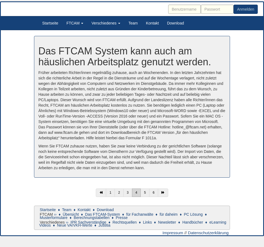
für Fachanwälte (140, 214)
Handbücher (192, 222)
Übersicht (71, 214)
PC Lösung (193, 214)
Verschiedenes (105, 23)
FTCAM (74, 23)
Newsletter (167, 222)
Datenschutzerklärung (208, 232)
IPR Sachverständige (88, 222)
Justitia (104, 225)
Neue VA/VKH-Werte (74, 225)
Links (147, 222)
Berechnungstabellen (92, 217)
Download (175, 23)
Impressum (172, 232)
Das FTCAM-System (102, 214)
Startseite (50, 23)
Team (133, 23)
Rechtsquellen (125, 222)
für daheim (168, 214)
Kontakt (152, 23)
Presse (122, 217)
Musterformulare (53, 217)
